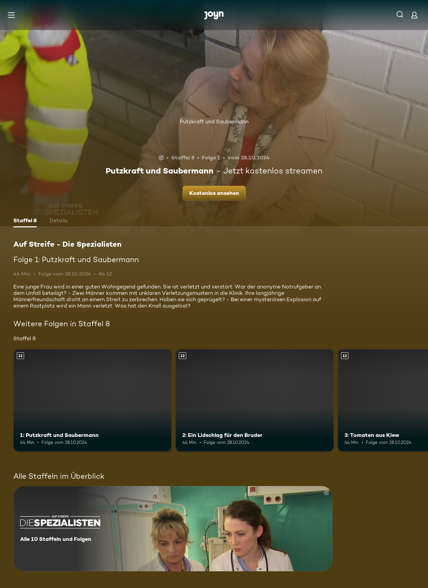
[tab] (25, 221)
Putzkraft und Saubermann (214, 121)
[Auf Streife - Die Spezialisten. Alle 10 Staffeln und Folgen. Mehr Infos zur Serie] (172, 528)
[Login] (414, 15)
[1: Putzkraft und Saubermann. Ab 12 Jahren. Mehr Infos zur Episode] (92, 400)
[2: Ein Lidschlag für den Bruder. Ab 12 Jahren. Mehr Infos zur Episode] (255, 400)
